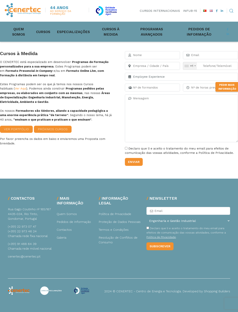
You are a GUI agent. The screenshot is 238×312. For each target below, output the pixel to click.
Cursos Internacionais (160, 11)
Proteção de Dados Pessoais (120, 222)
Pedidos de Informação (207, 31)
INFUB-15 (190, 11)
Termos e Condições (114, 230)
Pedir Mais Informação (227, 104)
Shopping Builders (217, 291)
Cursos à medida (113, 31)
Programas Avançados (157, 31)
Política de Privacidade (115, 214)
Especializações (74, 32)
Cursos (45, 32)
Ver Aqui (20, 88)
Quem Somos (19, 31)
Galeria (61, 237)
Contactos (64, 230)
